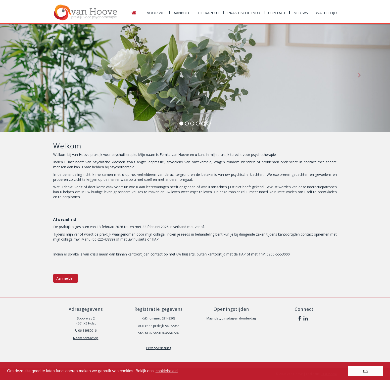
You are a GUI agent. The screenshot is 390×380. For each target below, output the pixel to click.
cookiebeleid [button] (166, 371)
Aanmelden (65, 278)
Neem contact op (85, 338)
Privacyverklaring (158, 348)
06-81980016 (87, 330)
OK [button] (365, 371)
